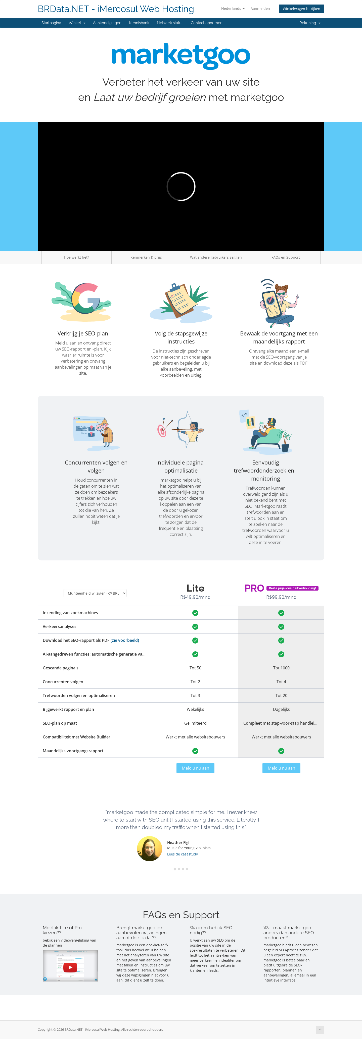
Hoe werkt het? (76, 257)
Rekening (310, 23)
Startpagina (51, 23)
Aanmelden (260, 8)
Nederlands (233, 8)
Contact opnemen (206, 23)
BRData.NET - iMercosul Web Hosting (116, 9)
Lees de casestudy (182, 854)
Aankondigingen (107, 23)
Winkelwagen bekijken (301, 8)
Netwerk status (170, 23)
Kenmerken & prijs (146, 257)
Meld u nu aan (195, 768)
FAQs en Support (286, 257)
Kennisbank (139, 23)
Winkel (77, 23)
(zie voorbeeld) (125, 640)
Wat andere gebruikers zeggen (216, 257)
